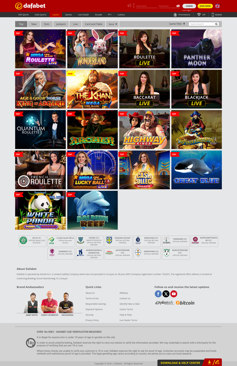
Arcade (98, 14)
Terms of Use (92, 298)
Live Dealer (83, 14)
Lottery (121, 14)
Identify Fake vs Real (130, 303)
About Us (90, 292)
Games (68, 14)
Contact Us (125, 298)
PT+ (110, 14)
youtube (173, 293)
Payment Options (94, 309)
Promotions (184, 14)
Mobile (218, 14)
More (111, 24)
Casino (55, 14)
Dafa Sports (40, 14)
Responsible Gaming (96, 303)
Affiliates (124, 292)
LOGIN (189, 6)
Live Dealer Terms (128, 320)
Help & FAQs (126, 314)
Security (89, 314)
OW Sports (23, 14)
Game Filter (175, 23)
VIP (203, 14)
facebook (158, 293)
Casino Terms (126, 309)
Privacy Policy (92, 320)
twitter (166, 293)
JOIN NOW (205, 6)
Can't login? (186, 10)
